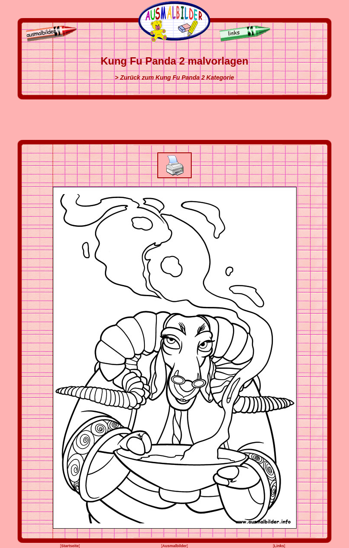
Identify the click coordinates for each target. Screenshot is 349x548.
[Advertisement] (174, 119)
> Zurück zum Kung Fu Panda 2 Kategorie (174, 77)
